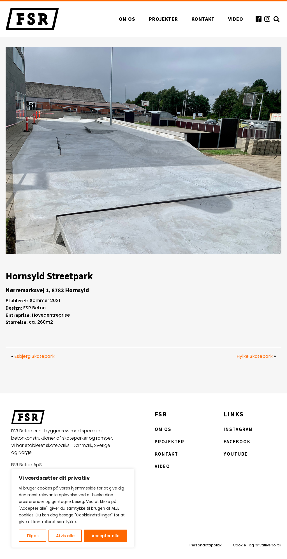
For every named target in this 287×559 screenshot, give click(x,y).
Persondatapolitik (205, 545)
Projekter (163, 18)
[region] (73, 508)
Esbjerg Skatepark (34, 356)
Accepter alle (105, 536)
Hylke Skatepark (255, 356)
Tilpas (32, 536)
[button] (11, 156)
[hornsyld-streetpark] (143, 252)
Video (235, 18)
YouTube (236, 454)
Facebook (237, 441)
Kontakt (203, 18)
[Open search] (275, 18)
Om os (127, 18)
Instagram (238, 429)
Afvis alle (65, 536)
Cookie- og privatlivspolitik (257, 545)
